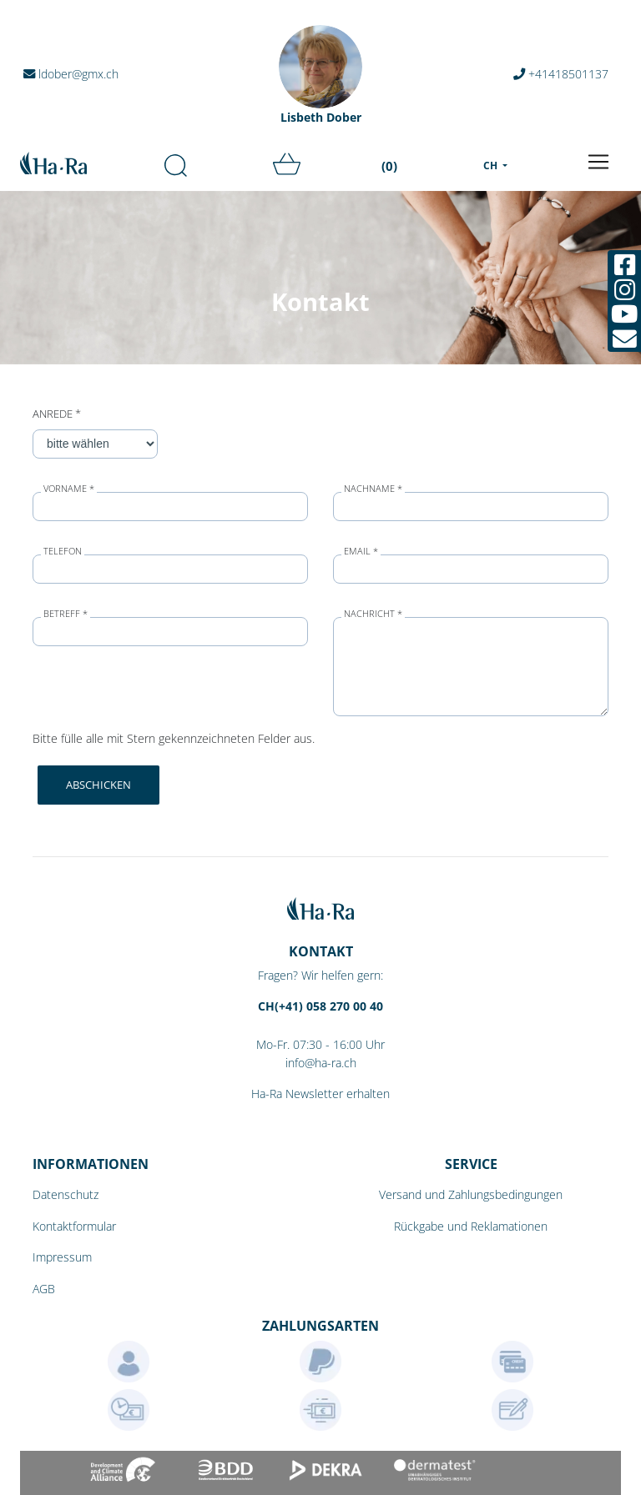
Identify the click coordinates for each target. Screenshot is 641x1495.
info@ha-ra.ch (320, 1063)
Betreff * (65, 614)
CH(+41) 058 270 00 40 (320, 1006)
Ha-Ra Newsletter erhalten (320, 1093)
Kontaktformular (74, 1226)
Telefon (62, 551)
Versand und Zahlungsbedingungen (471, 1194)
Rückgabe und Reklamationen (471, 1226)
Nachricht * (373, 614)
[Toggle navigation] (598, 162)
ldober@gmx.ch (71, 74)
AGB (44, 1289)
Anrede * (57, 413)
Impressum (62, 1257)
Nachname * (373, 489)
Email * (361, 551)
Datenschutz (65, 1194)
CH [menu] (491, 165)
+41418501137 (560, 74)
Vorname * (68, 489)
